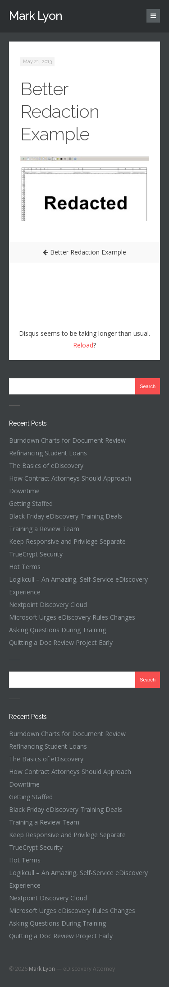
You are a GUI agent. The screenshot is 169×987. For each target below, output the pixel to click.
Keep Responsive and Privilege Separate (67, 541)
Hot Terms (25, 566)
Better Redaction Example (59, 111)
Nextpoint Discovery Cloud (48, 604)
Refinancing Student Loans (48, 453)
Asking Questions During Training (57, 630)
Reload (83, 345)
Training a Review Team (44, 528)
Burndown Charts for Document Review (67, 440)
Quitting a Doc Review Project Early (61, 642)
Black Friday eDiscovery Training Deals (65, 516)
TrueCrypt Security (36, 554)
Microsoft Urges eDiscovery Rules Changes (72, 617)
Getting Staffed (31, 503)
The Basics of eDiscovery (46, 465)
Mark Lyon (35, 16)
